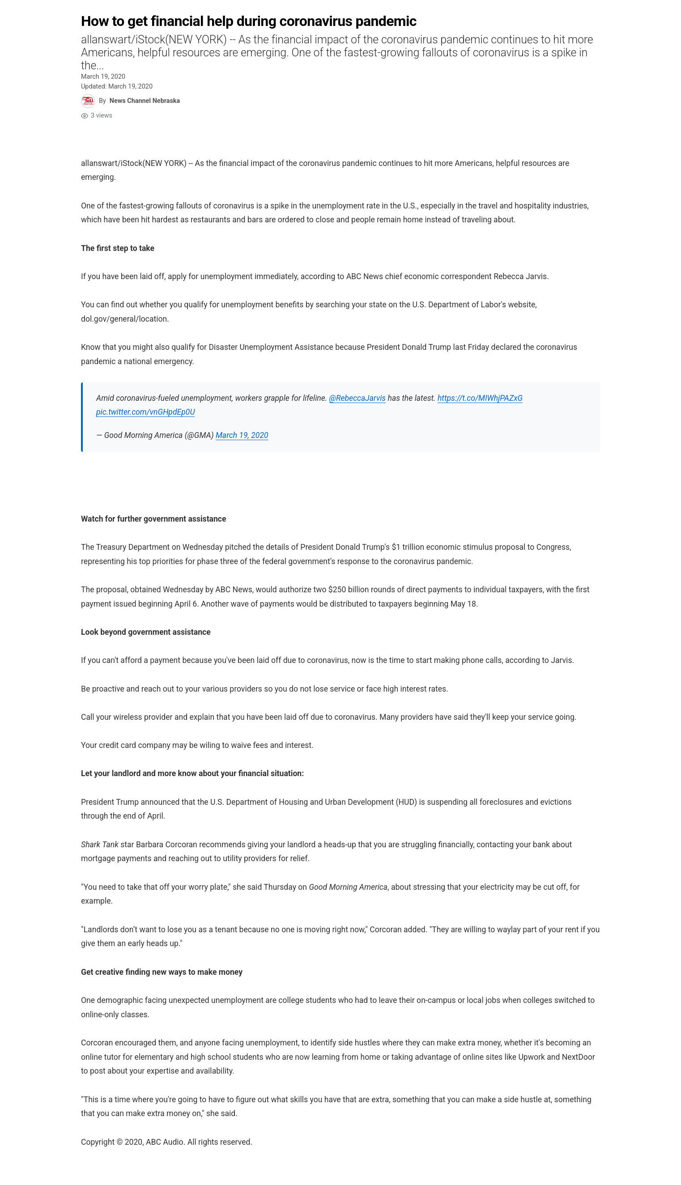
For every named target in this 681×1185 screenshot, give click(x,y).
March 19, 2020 (242, 435)
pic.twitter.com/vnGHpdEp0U (145, 412)
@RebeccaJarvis (357, 398)
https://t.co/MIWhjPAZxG (480, 398)
